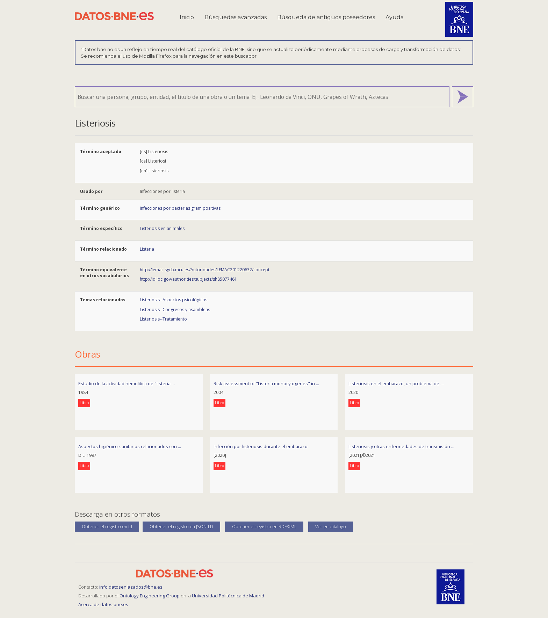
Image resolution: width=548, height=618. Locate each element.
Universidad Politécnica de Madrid (228, 595)
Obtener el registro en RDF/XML (264, 527)
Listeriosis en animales (162, 228)
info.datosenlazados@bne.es (131, 587)
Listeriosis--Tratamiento (163, 319)
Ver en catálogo (330, 527)
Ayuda (394, 17)
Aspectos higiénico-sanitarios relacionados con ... (129, 446)
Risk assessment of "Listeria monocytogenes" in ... (266, 383)
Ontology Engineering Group (150, 595)
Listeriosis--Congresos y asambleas (175, 309)
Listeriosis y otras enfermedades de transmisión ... (401, 446)
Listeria (147, 249)
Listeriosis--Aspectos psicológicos (173, 300)
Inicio (187, 17)
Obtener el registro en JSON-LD (181, 527)
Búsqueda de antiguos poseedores (326, 17)
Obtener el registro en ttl (107, 527)
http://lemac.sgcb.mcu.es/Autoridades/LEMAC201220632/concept (204, 270)
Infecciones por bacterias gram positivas (180, 208)
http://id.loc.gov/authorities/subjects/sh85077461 (188, 279)
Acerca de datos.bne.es (103, 604)
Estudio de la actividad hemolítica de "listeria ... (126, 383)
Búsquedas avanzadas (235, 17)
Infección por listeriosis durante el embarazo (261, 446)
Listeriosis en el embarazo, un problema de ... (396, 383)
